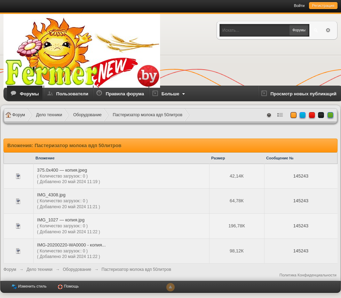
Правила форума (125, 93)
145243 (300, 176)
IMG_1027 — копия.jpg (61, 219)
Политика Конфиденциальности (307, 275)
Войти (299, 5)
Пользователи (72, 93)
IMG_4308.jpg (51, 194)
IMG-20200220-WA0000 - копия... (71, 245)
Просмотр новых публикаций (303, 93)
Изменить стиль (29, 287)
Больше (174, 93)
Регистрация (323, 5)
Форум (9, 269)
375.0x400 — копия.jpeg (62, 170)
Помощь (68, 287)
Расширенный (328, 30)
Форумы (29, 93)
